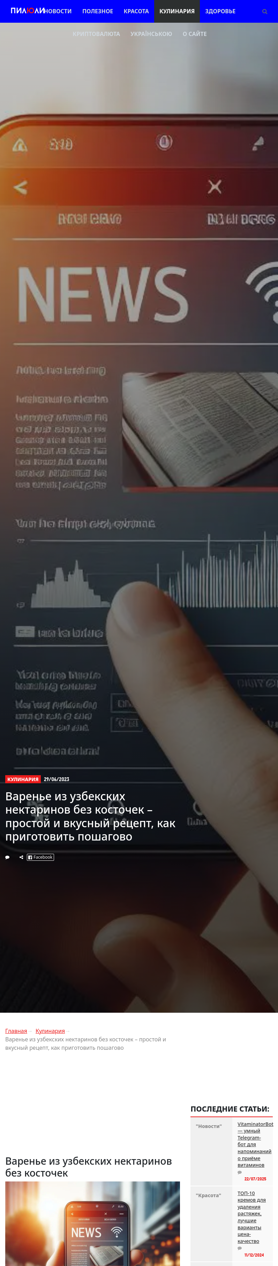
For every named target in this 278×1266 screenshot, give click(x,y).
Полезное (97, 11)
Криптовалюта (96, 34)
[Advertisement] (93, 1106)
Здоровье (220, 11)
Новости (58, 11)
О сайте (195, 34)
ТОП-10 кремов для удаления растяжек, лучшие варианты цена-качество (252, 1217)
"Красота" (208, 1195)
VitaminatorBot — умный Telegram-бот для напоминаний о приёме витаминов (253, 1145)
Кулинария (177, 11)
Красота (136, 11)
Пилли (27, 11)
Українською (151, 34)
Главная (16, 1031)
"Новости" (209, 1126)
